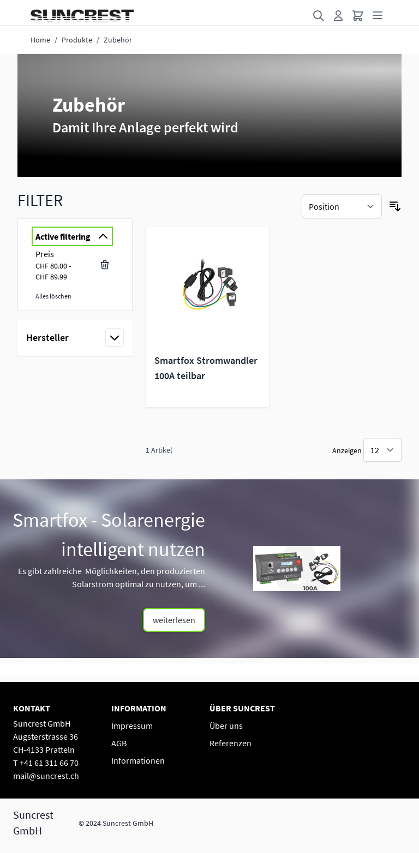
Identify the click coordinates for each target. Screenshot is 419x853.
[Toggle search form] (318, 15)
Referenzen (231, 743)
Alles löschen (53, 296)
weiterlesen (174, 619)
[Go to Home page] (82, 15)
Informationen (138, 760)
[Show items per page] (382, 450)
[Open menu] (377, 15)
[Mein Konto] (338, 15)
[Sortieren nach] (342, 206)
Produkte (77, 40)
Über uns (226, 725)
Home (40, 40)
